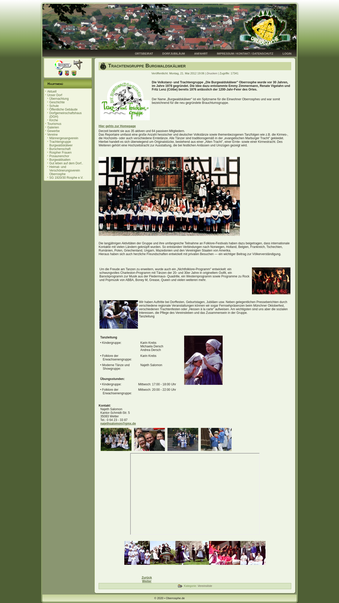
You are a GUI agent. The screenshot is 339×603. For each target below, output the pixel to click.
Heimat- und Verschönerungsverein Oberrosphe (64, 170)
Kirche (53, 120)
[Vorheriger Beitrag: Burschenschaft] (147, 577)
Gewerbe (53, 131)
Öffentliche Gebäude (63, 109)
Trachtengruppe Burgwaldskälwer (61, 143)
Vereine (52, 134)
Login (286, 53)
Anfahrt (201, 53)
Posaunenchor (59, 156)
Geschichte (57, 102)
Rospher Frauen (60, 152)
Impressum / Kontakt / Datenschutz (245, 53)
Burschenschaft (60, 149)
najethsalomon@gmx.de (118, 423)
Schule (54, 106)
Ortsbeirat (144, 53)
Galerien (53, 127)
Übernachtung (59, 98)
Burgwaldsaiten (59, 160)
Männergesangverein (63, 138)
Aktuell (51, 91)
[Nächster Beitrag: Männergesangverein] (146, 581)
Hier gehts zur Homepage (117, 126)
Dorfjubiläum (173, 53)
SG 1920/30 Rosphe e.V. (66, 177)
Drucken (212, 73)
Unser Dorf (54, 95)
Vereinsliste (204, 585)
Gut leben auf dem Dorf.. (66, 163)
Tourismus (54, 124)
